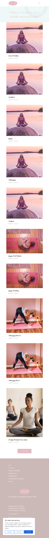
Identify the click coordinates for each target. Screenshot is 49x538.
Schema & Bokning (14, 470)
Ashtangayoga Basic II (14, 336)
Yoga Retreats (13, 473)
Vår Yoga (11, 468)
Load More (24, 451)
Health (10, 58)
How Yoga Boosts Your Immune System (18, 440)
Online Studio (13, 476)
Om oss (11, 481)
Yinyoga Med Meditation (15, 256)
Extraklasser (12, 97)
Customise (9, 532)
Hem (10, 465)
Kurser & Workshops (14, 56)
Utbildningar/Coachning (16, 478)
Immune (16, 58)
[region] (19, 526)
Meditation (11, 221)
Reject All (19, 532)
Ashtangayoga (12, 180)
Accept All (28, 532)
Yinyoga (11, 139)
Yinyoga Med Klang (14, 291)
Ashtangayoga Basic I (14, 381)
